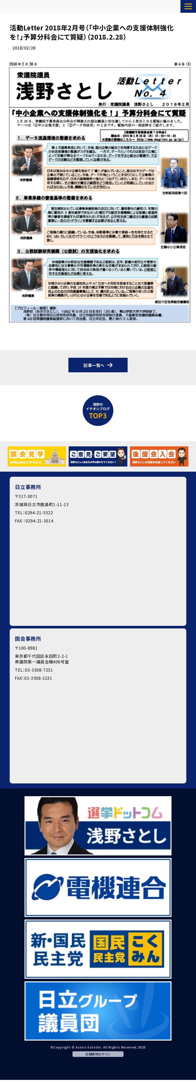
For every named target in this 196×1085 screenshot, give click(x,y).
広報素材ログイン (98, 1054)
